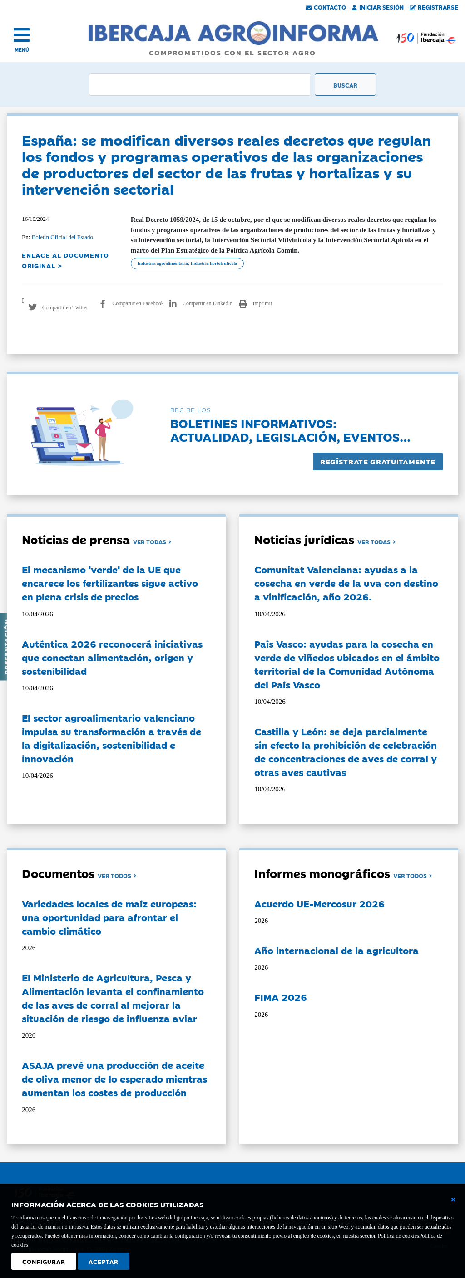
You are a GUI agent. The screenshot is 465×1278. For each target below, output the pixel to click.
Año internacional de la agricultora (336, 950)
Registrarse (434, 7)
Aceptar (104, 1261)
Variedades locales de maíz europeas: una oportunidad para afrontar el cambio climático (109, 917)
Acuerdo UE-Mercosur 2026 (319, 903)
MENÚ (22, 49)
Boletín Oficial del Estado (62, 237)
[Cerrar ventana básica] (453, 1199)
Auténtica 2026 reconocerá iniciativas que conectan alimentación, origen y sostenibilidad (112, 657)
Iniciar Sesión (378, 7)
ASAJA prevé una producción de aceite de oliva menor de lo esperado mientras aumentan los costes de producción (114, 1078)
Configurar (43, 1261)
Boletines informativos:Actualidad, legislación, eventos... (290, 430)
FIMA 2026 (280, 997)
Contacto (326, 7)
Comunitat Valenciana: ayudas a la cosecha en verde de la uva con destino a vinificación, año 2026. (346, 582)
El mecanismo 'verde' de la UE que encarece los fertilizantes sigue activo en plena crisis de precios (110, 582)
